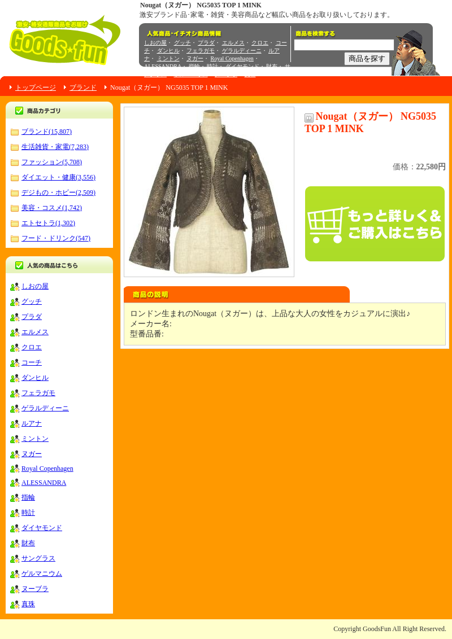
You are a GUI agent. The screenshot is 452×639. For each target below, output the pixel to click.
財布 (271, 66)
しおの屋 (155, 43)
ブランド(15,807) (46, 131)
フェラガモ (200, 50)
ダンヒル (168, 50)
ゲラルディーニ (242, 50)
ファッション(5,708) (51, 162)
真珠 (250, 74)
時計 (212, 66)
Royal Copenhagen (232, 58)
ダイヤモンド (242, 66)
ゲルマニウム (191, 74)
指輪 (194, 66)
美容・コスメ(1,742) (51, 208)
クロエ (259, 43)
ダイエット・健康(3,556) (58, 177)
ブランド (83, 87)
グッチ (182, 43)
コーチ (31, 362)
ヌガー (194, 58)
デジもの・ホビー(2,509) (58, 192)
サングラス (38, 558)
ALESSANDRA (162, 66)
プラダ (206, 43)
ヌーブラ (226, 74)
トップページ (35, 87)
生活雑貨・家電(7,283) (55, 147)
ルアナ (31, 423)
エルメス (233, 43)
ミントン (168, 58)
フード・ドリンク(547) (55, 238)
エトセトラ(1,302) (48, 223)
